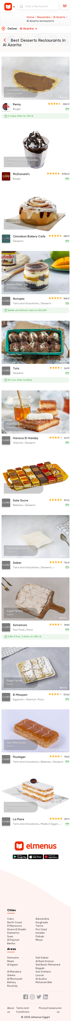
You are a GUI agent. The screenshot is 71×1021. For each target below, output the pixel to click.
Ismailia (40, 932)
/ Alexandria (43, 17)
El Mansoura (14, 925)
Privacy (43, 1008)
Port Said (41, 929)
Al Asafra (41, 978)
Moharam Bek (44, 982)
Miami (10, 961)
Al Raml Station (45, 961)
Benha (11, 943)
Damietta (13, 932)
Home (31, 17)
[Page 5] (66, 97)
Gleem (11, 975)
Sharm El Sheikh (16, 929)
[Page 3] (63, 97)
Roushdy (12, 985)
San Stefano (43, 971)
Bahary (11, 982)
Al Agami (12, 964)
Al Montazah (14, 978)
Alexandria (42, 918)
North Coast (14, 922)
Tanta (39, 925)
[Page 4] (65, 97)
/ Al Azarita (58, 17)
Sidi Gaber (42, 957)
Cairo (10, 918)
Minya (39, 939)
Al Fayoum (13, 939)
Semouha (13, 957)
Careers (52, 1008)
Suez (10, 936)
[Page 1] (60, 97)
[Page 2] (61, 97)
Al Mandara (14, 971)
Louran (40, 975)
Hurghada (42, 922)
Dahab (40, 936)
